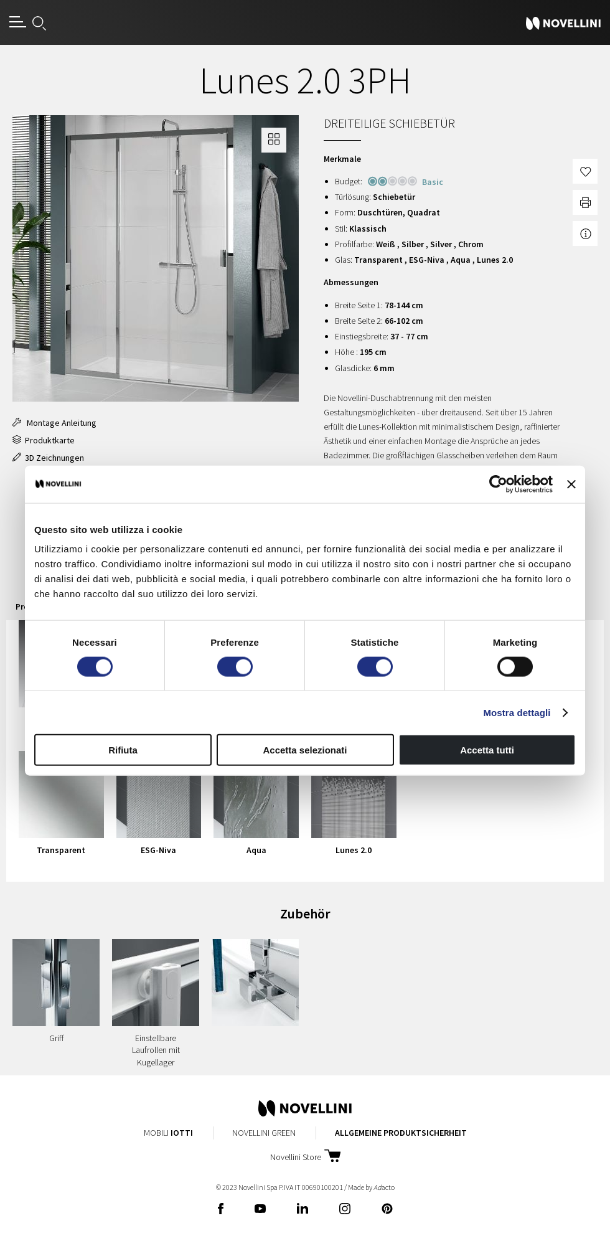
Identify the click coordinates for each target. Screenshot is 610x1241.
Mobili (168, 1132)
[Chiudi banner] (571, 483)
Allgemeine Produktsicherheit (401, 1132)
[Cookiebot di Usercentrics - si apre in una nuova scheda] (498, 483)
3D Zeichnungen (48, 457)
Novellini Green (264, 1132)
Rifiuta (123, 750)
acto (384, 1187)
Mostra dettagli (516, 712)
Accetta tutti (487, 750)
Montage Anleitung (54, 422)
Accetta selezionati (305, 750)
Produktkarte (43, 440)
